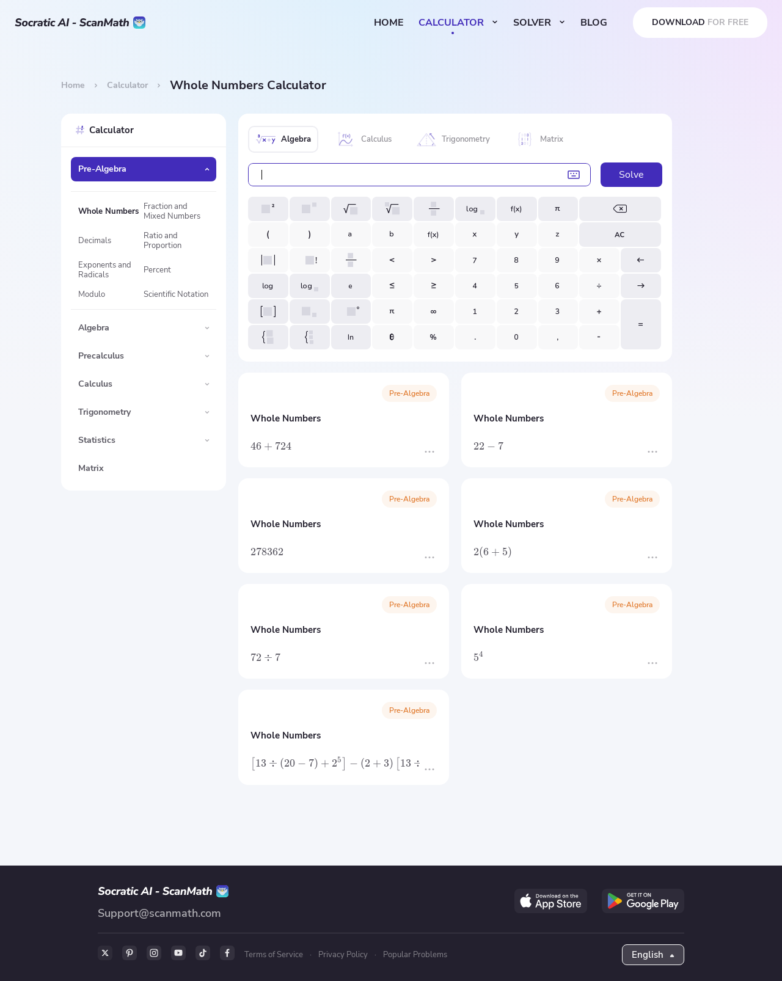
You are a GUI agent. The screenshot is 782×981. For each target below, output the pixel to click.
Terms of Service (273, 954)
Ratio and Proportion (162, 240)
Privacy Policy (343, 954)
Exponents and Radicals (104, 270)
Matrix (91, 468)
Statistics (96, 440)
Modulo (91, 294)
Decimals (94, 241)
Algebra (93, 328)
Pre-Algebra (102, 169)
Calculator (127, 85)
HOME (389, 22)
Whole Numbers (108, 211)
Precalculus (101, 356)
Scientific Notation (176, 294)
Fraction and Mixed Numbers (172, 211)
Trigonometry (104, 412)
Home (73, 85)
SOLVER (539, 22)
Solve (631, 174)
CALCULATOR (458, 22)
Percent (157, 270)
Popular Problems (415, 954)
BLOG (593, 22)
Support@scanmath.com (159, 913)
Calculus (95, 384)
